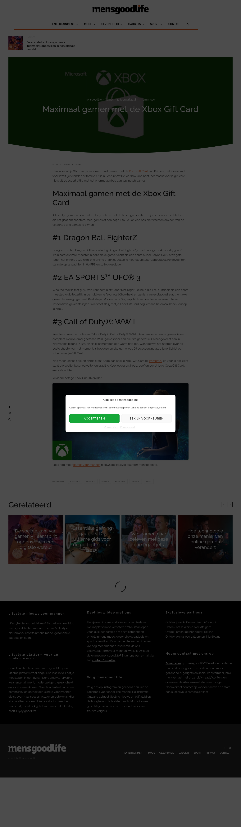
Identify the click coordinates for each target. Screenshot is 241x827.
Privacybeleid (127, 427)
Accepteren (94, 418)
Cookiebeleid (111, 427)
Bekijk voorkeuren (147, 418)
